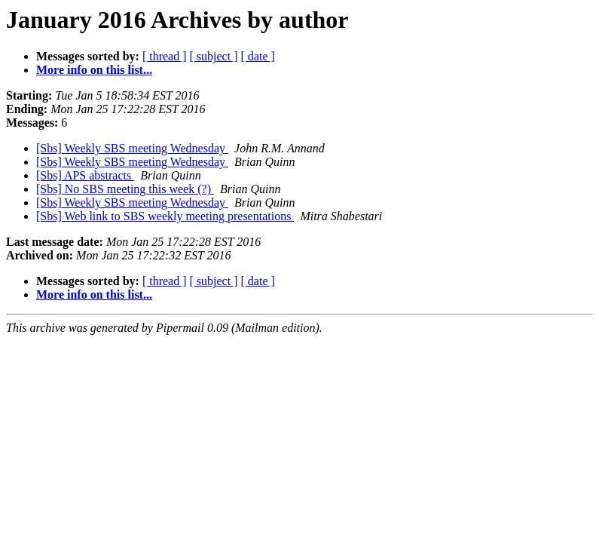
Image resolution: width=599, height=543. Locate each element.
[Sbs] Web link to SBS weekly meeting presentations (165, 216)
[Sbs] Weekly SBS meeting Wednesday (132, 148)
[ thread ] (164, 56)
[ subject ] (214, 56)
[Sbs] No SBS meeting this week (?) (125, 189)
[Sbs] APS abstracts (85, 175)
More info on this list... (94, 69)
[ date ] (258, 56)
